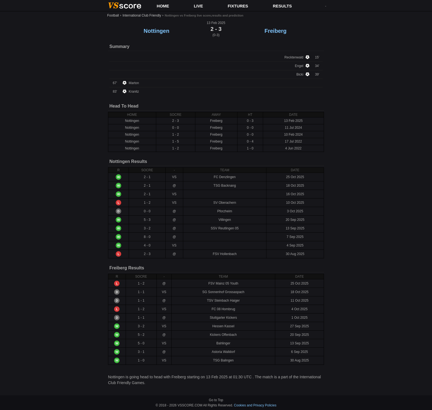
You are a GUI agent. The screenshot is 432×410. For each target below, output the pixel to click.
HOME (163, 6)
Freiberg (275, 31)
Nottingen (156, 31)
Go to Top (216, 400)
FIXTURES (238, 6)
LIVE (198, 6)
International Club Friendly (142, 15)
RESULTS (282, 6)
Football (113, 15)
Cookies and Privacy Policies (255, 405)
